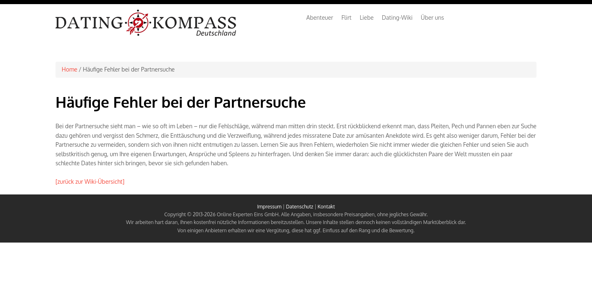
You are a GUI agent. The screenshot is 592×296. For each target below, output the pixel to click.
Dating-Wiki (397, 17)
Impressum (269, 207)
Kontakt (326, 207)
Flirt (346, 17)
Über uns (432, 17)
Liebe (367, 17)
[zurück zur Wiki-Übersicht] (90, 181)
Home (69, 69)
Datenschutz (299, 207)
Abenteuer (319, 17)
